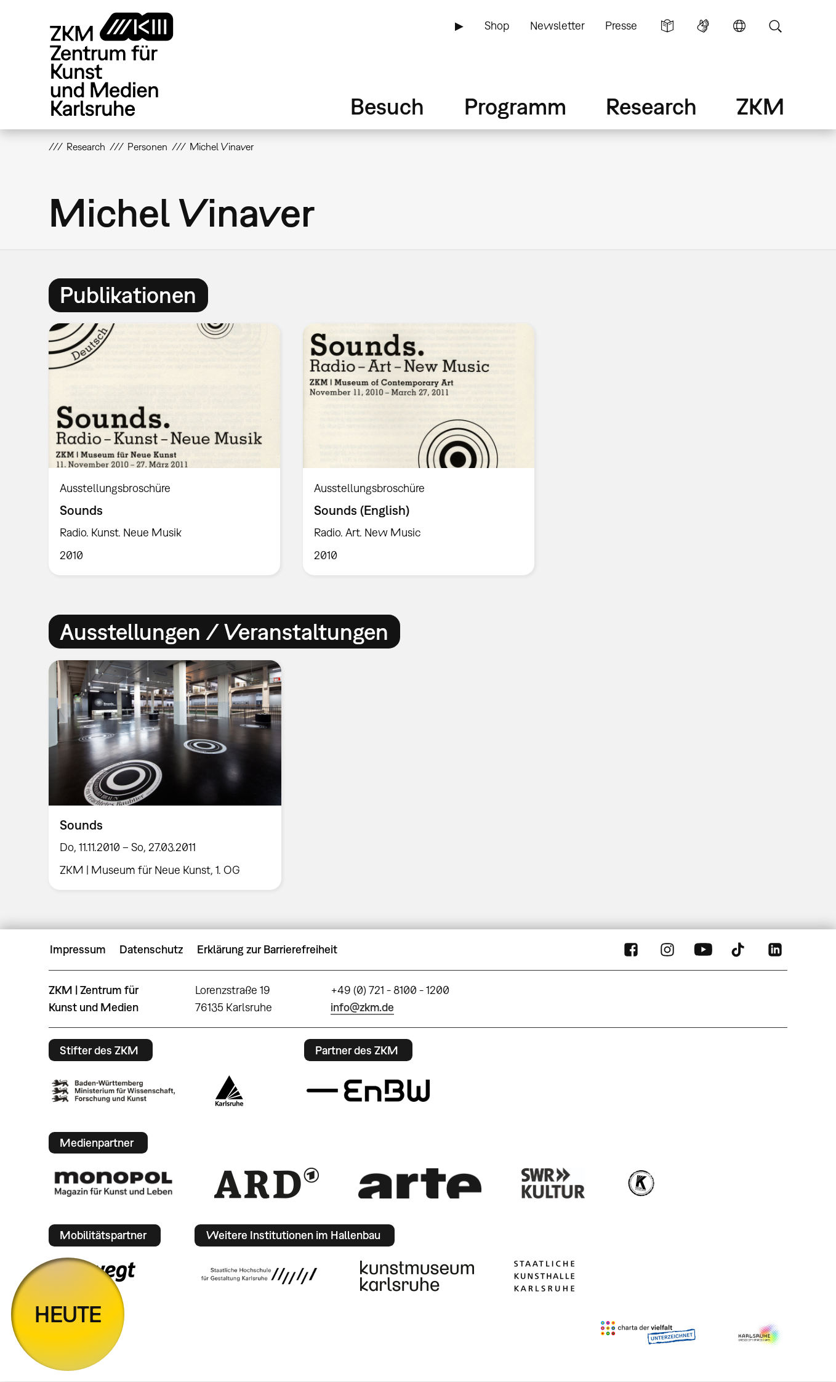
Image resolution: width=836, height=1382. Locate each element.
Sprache (739, 26)
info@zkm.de (362, 1007)
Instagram (667, 949)
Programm (515, 106)
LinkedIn (775, 949)
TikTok (739, 949)
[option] (165, 449)
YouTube (703, 949)
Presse (621, 25)
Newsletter (557, 25)
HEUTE (68, 1314)
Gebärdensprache (703, 26)
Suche (775, 26)
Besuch (387, 106)
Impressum (78, 949)
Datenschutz (151, 949)
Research (651, 106)
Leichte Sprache (667, 26)
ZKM (760, 106)
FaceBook (631, 949)
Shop (496, 25)
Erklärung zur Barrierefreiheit (267, 949)
